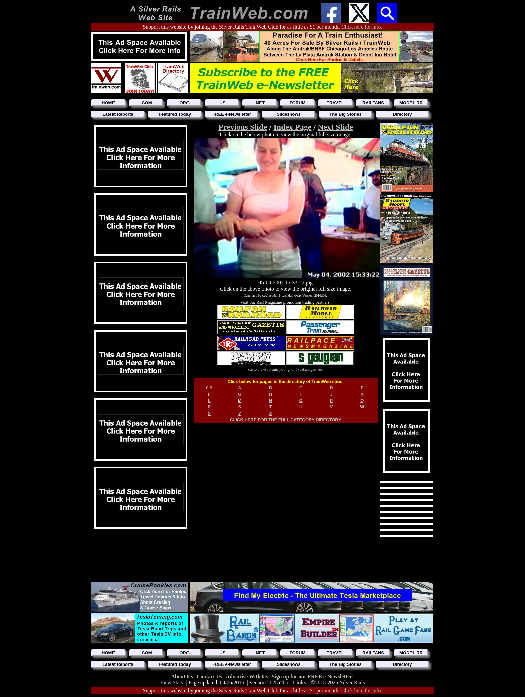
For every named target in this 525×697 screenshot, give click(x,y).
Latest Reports (117, 114)
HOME (108, 102)
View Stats (171, 682)
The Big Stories (345, 114)
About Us (182, 676)
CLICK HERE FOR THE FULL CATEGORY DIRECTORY (285, 419)
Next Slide (335, 127)
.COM (146, 102)
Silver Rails (352, 682)
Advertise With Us (247, 676)
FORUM (298, 102)
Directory (402, 114)
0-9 (209, 387)
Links (299, 682)
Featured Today (175, 114)
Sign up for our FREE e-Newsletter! (313, 676)
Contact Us (210, 676)
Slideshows (289, 114)
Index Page (292, 127)
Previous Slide (242, 127)
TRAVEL (335, 102)
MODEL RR (411, 102)
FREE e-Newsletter (231, 114)
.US (222, 102)
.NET (260, 102)
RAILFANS (373, 102)
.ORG (184, 102)
